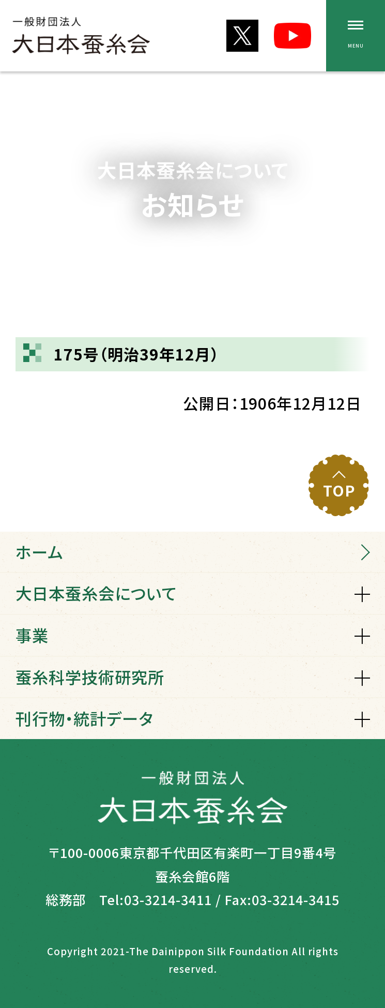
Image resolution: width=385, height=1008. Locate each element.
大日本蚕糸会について (96, 593)
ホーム (39, 551)
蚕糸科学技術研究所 (90, 676)
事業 (32, 634)
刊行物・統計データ (84, 718)
